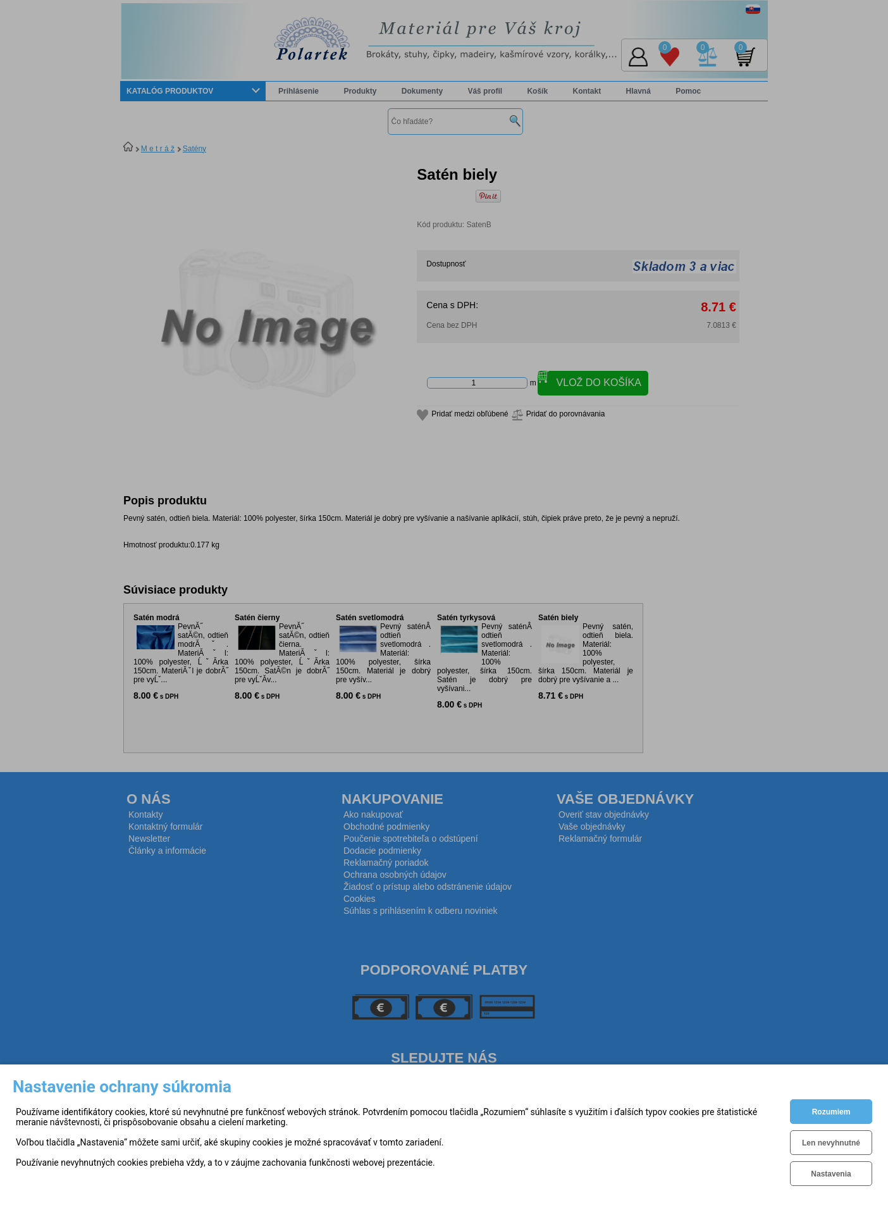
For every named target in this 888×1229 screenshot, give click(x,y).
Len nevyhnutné (831, 1143)
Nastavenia (831, 1174)
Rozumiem (831, 1111)
